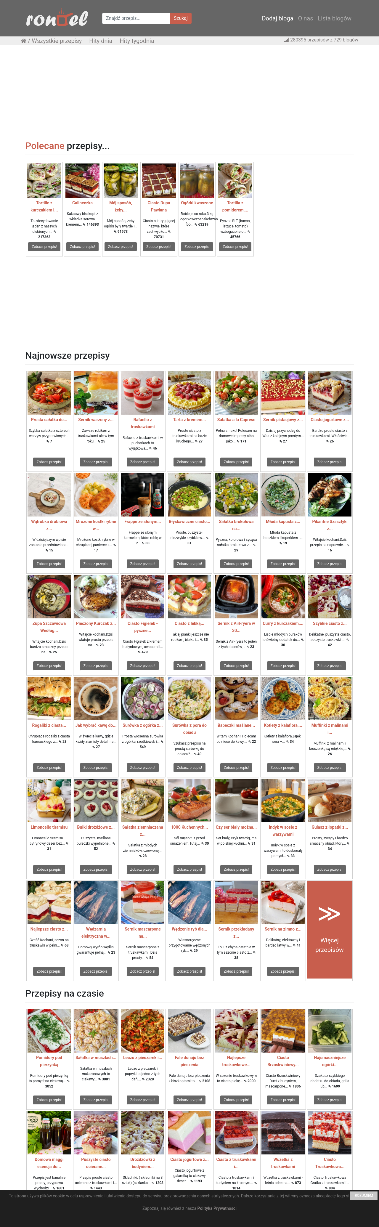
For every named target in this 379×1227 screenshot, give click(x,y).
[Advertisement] (189, 92)
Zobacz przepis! (44, 247)
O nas (305, 18)
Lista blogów (334, 18)
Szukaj (181, 18)
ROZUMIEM (364, 1196)
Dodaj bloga (277, 18)
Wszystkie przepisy (57, 40)
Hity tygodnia (137, 40)
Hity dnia (100, 40)
